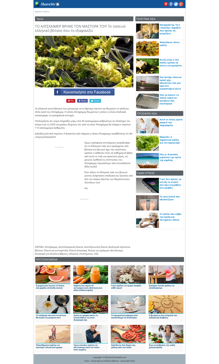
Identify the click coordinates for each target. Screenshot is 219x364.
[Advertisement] (59, 167)
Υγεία (45, 11)
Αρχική (38, 11)
